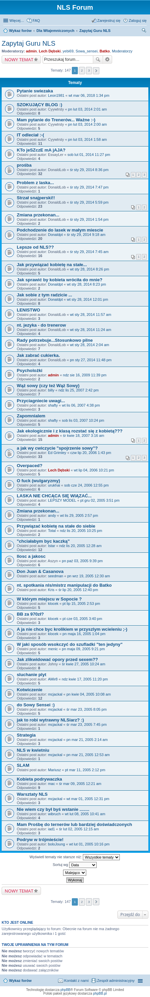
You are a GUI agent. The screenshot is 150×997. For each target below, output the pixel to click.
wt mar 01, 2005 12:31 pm (87, 799)
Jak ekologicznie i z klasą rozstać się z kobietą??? (69, 430)
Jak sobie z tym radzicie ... (44, 294)
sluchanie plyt (31, 674)
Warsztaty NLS (32, 794)
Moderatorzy (122, 51)
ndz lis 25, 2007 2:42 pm (78, 390)
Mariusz (54, 770)
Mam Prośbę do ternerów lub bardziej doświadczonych (74, 824)
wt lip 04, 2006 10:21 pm (94, 470)
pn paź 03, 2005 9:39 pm (82, 561)
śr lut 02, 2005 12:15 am (79, 829)
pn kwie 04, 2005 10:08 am (88, 694)
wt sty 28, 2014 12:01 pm (87, 299)
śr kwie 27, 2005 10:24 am (83, 664)
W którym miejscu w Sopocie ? (49, 598)
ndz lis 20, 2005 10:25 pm (81, 531)
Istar (51, 546)
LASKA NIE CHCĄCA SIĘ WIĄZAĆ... (54, 495)
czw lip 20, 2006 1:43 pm (90, 453)
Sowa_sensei (86, 51)
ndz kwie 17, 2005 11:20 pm (85, 679)
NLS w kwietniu (33, 750)
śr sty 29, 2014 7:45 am (89, 252)
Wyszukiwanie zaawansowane (107, 59)
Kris (51, 590)
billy (51, 390)
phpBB (65, 990)
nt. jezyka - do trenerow (41, 325)
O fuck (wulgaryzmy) (38, 480)
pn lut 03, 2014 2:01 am (87, 109)
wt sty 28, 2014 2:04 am (89, 345)
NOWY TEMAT (19, 59)
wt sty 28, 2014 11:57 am (90, 315)
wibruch (54, 814)
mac (51, 784)
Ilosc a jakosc (31, 556)
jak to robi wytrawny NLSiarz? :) (50, 719)
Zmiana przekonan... (38, 214)
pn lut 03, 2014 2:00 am (87, 124)
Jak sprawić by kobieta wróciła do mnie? (59, 279)
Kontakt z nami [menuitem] (76, 981)
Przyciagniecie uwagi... (41, 400)
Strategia (26, 735)
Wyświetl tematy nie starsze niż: (75, 857)
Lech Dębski (50, 51)
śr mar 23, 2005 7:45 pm (86, 724)
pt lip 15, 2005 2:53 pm (81, 603)
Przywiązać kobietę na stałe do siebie (56, 526)
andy (52, 515)
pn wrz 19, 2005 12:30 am (88, 576)
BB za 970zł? (30, 614)
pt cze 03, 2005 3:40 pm (82, 619)
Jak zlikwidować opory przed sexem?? (57, 659)
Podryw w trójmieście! (40, 839)
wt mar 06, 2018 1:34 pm (88, 95)
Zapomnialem (31, 415)
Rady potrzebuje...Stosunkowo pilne (55, 340)
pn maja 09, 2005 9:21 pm (83, 649)
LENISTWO (28, 310)
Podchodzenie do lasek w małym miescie (60, 230)
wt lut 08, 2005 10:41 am (85, 814)
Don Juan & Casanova (40, 571)
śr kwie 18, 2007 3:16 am (83, 435)
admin (31, 51)
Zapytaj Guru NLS (28, 43)
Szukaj (98, 59)
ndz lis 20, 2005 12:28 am (80, 546)
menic (53, 649)
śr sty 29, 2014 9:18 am (86, 235)
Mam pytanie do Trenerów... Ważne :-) (56, 119)
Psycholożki (29, 370)
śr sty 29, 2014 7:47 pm (89, 187)
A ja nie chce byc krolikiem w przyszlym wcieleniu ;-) (72, 629)
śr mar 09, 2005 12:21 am (80, 784)
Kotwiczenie (29, 689)
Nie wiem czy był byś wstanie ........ (53, 809)
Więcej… (16, 20)
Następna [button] (96, 70)
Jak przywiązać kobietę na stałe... (52, 264)
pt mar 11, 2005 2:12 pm (85, 770)
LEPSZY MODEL (62, 500)
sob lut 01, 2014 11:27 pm (88, 155)
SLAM (23, 765)
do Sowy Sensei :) (36, 704)
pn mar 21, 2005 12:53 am (88, 755)
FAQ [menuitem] (36, 20)
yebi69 (68, 51)
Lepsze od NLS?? (35, 247)
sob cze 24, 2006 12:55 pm (86, 485)
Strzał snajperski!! (36, 197)
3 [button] (89, 70)
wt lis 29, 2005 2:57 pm (79, 515)
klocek (53, 603)
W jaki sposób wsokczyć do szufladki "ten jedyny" (69, 644)
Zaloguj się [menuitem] (138, 20)
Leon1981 (56, 95)
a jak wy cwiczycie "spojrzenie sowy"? (57, 448)
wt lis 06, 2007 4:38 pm (81, 405)
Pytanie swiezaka (35, 90)
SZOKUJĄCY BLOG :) (39, 104)
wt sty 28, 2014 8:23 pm (86, 284)
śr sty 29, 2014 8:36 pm (89, 170)
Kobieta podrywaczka (39, 779)
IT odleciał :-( (30, 134)
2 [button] (82, 70)
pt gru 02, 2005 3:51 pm (99, 500)
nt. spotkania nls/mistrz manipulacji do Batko (64, 585)
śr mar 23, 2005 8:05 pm (86, 709)
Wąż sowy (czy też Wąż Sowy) (48, 385)
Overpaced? (29, 465)
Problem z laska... (35, 182)
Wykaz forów (20, 981)
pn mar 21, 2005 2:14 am (87, 740)
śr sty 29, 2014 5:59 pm (89, 202)
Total (52, 531)
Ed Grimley (57, 453)
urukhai (54, 485)
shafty (53, 405)
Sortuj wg (75, 865)
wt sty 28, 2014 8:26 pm (89, 269)
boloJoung (56, 844)
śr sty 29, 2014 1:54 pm (89, 219)
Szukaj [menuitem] (144, 31)
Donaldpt (55, 235)
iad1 (51, 829)
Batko (105, 51)
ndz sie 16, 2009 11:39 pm (85, 375)
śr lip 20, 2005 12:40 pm (78, 590)
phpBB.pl (100, 993)
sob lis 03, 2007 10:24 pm (83, 420)
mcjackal (55, 694)
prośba (24, 165)
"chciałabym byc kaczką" (43, 541)
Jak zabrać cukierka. (38, 355)
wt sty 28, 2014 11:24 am (90, 330)
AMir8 (53, 679)
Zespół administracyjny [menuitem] (116, 981)
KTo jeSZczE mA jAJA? (41, 150)
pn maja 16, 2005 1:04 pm (83, 634)
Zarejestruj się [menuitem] (108, 20)
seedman (55, 576)
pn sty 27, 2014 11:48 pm (90, 360)
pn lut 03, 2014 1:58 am (87, 139)
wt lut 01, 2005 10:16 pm (89, 844)
